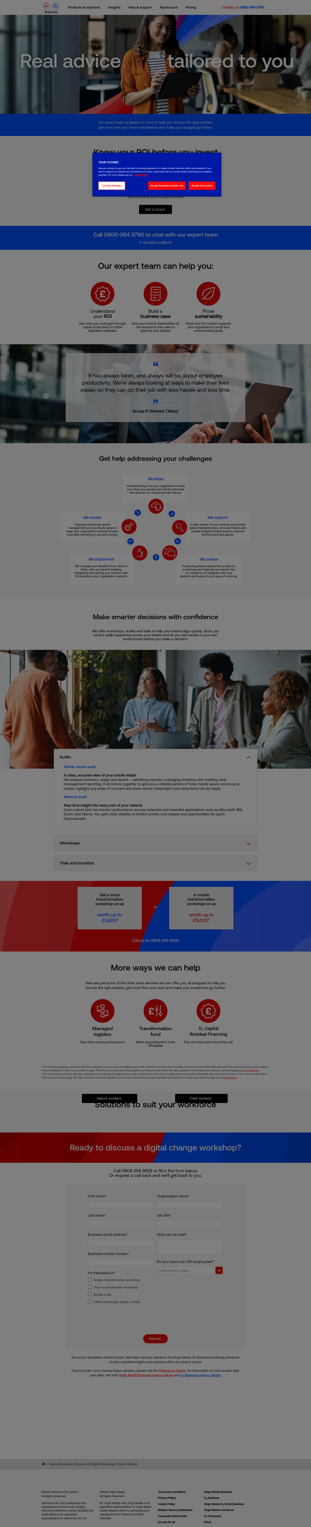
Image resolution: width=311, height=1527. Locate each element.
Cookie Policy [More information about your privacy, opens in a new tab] (141, 175)
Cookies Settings (111, 185)
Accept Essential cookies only (166, 185)
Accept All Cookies (202, 185)
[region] (156, 175)
